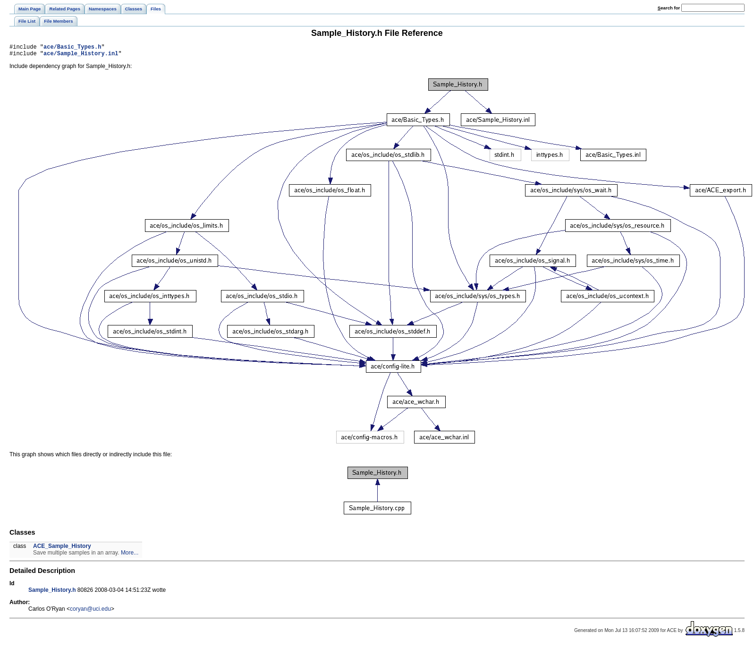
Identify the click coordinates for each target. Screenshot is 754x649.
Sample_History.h (52, 592)
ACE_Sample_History (62, 549)
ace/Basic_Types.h (72, 48)
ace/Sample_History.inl (80, 56)
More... (129, 555)
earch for (668, 7)
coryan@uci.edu (90, 611)
